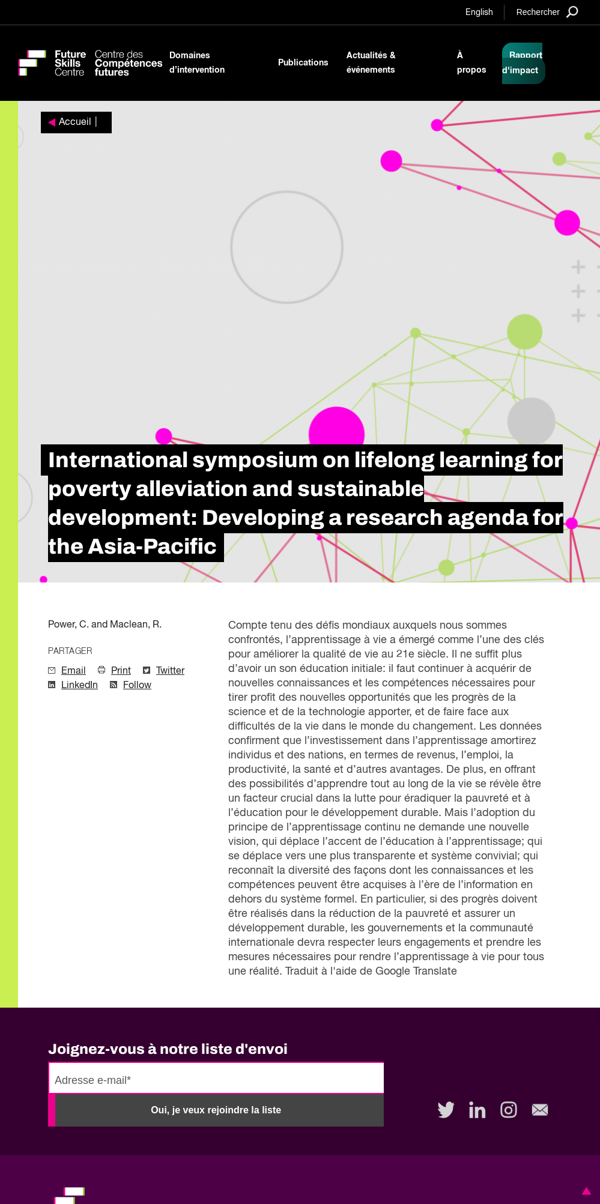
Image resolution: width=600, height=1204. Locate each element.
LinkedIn (79, 686)
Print (121, 671)
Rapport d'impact (522, 63)
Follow (137, 686)
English (479, 12)
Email (73, 671)
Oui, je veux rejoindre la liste (216, 1110)
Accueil (75, 122)
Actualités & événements (371, 63)
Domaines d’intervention (197, 63)
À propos (471, 63)
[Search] (547, 12)
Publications (303, 63)
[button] (584, 1191)
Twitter (170, 671)
